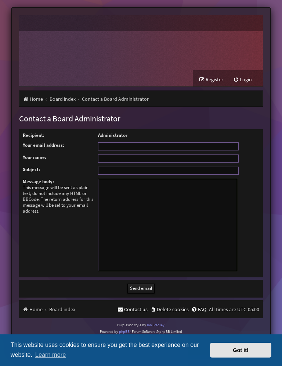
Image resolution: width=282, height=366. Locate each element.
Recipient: (33, 135)
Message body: (38, 181)
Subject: (31, 169)
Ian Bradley (155, 325)
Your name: (34, 157)
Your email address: (43, 145)
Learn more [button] (50, 354)
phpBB (124, 331)
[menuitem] (242, 79)
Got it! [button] (241, 350)
